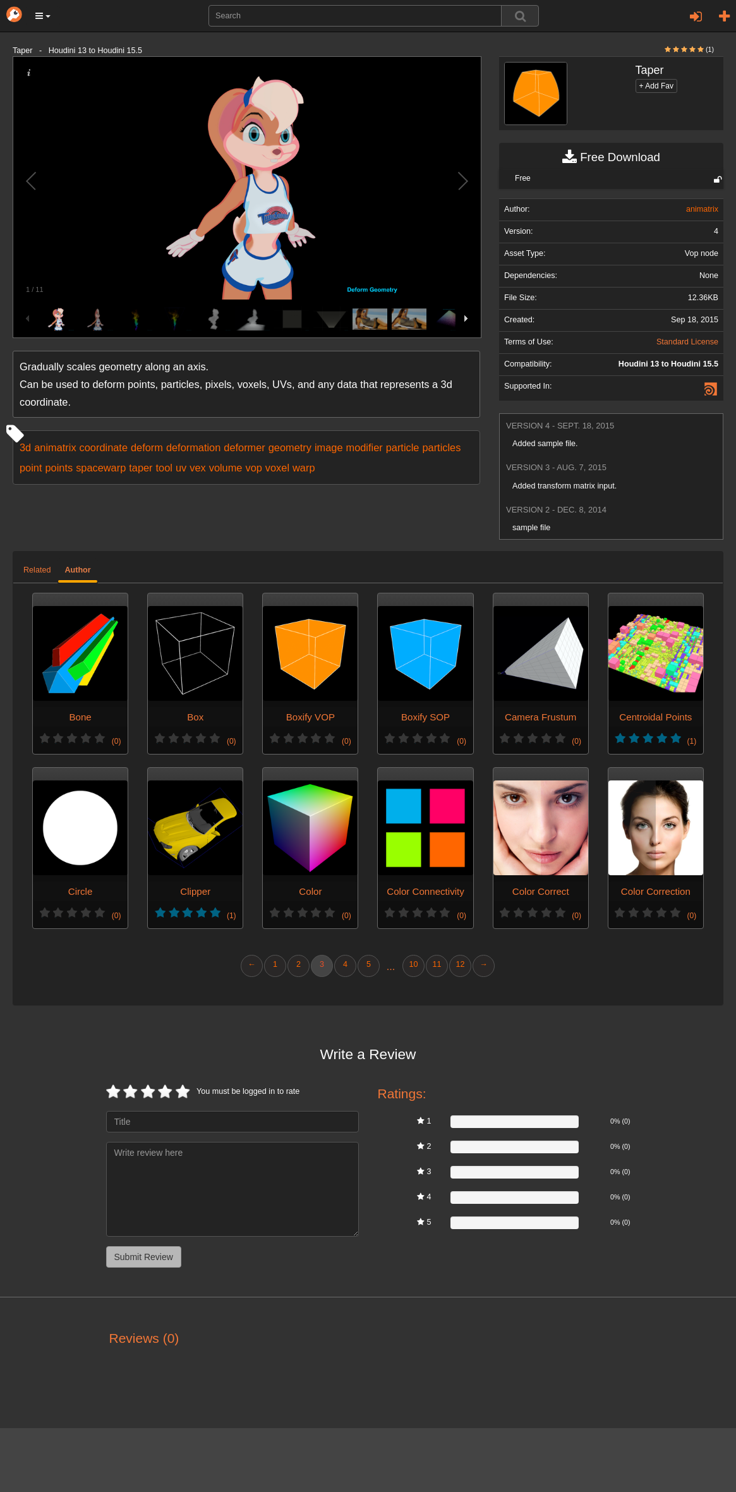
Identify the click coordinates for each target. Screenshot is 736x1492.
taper (140, 467)
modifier (364, 447)
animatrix (55, 447)
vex (197, 467)
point (31, 467)
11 (436, 964)
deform (147, 447)
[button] (43, 15)
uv (181, 467)
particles (441, 447)
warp (304, 467)
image (329, 447)
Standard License (687, 341)
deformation (193, 447)
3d (25, 447)
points (59, 467)
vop (253, 467)
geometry (289, 447)
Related (37, 570)
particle (402, 447)
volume (226, 467)
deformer (244, 447)
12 (459, 964)
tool (164, 467)
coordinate (104, 447)
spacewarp (101, 467)
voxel (277, 467)
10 (413, 964)
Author (77, 570)
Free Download (611, 157)
